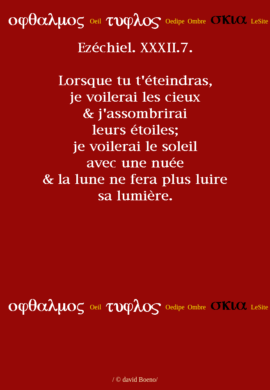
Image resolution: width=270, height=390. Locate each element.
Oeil (95, 21)
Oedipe (174, 21)
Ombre (197, 21)
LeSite (259, 21)
